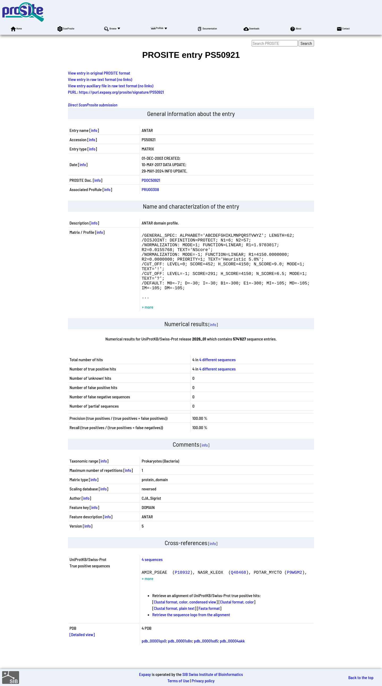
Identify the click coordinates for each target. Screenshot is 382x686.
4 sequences (152, 573)
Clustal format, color (237, 615)
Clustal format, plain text (174, 621)
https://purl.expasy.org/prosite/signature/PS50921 (121, 91)
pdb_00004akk (232, 654)
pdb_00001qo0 (154, 654)
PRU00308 (150, 189)
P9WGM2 (294, 586)
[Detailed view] (82, 648)
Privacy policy (203, 680)
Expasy (145, 674)
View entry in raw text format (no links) (100, 79)
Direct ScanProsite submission (92, 104)
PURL (72, 91)
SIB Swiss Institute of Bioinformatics (212, 674)
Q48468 (238, 586)
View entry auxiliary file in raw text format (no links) (110, 85)
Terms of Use (178, 680)
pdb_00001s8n (180, 654)
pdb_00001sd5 (206, 654)
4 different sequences (217, 373)
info (94, 130)
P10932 (182, 586)
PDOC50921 (151, 180)
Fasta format (209, 621)
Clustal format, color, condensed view (185, 615)
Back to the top (361, 677)
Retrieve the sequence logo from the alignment (191, 628)
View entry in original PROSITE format (99, 72)
